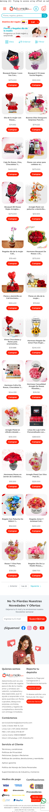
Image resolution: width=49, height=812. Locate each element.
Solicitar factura (34, 701)
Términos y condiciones (12, 749)
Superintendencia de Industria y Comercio (20, 772)
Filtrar (39, 42)
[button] (13, 73)
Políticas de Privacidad (12, 752)
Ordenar (25, 42)
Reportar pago (34, 688)
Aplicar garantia (9, 763)
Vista (9, 42)
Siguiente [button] (36, 586)
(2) (5, 1)
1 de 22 (24, 586)
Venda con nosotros (36, 798)
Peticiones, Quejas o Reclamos (15, 755)
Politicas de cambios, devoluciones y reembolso (23, 758)
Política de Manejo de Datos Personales (19, 767)
